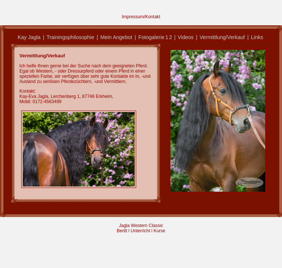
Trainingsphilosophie (70, 37)
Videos (186, 37)
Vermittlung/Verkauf (222, 37)
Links (257, 37)
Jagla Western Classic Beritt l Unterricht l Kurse (141, 228)
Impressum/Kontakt (141, 16)
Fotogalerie (151, 37)
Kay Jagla (29, 37)
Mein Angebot (116, 37)
